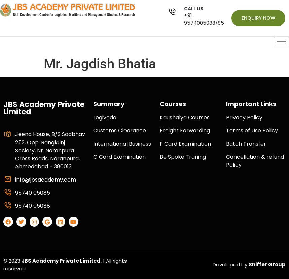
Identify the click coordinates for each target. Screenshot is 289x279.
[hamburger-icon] (281, 41)
